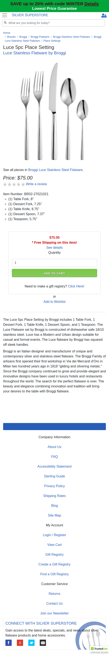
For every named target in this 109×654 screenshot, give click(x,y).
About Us (54, 447)
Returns (54, 593)
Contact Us (54, 603)
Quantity (54, 252)
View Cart (54, 545)
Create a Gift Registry (54, 564)
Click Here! (76, 286)
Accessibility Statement (54, 466)
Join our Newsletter (54, 613)
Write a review (36, 184)
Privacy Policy (54, 486)
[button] (99, 650)
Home (6, 32)
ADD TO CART (54, 273)
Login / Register (54, 535)
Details (91, 3)
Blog (54, 505)
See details (54, 247)
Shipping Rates (54, 496)
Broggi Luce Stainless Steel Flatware (55, 170)
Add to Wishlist (54, 301)
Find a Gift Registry (54, 574)
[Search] (53, 22)
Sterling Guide (54, 476)
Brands (11, 36)
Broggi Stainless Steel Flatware (71, 36)
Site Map (54, 515)
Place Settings (52, 40)
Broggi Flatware (40, 36)
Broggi (23, 36)
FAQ (54, 456)
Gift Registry (54, 554)
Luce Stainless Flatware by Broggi (34, 53)
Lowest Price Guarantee (54, 8)
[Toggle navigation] (4, 15)
